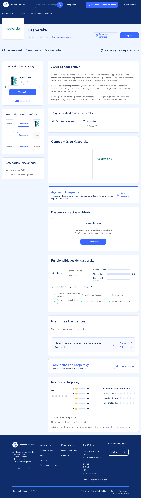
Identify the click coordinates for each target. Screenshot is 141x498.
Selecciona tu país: (117, 443)
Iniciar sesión (130, 4)
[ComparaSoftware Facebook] (24, 467)
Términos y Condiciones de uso (120, 492)
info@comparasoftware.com (93, 479)
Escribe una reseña (122, 427)
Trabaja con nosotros (48, 465)
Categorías (73, 4)
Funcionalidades (53, 50)
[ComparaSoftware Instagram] (29, 467)
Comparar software (101, 35)
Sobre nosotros (46, 450)
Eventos (43, 460)
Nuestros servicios (69, 450)
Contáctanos (89, 445)
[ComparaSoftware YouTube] (19, 467)
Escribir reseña (125, 366)
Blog (42, 455)
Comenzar (93, 241)
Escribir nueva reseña (63, 37)
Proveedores (67, 445)
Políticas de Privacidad (90, 491)
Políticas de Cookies (109, 491)
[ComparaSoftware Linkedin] (14, 467)
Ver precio (129, 35)
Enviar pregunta (119, 345)
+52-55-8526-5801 (91, 473)
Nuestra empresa (48, 445)
